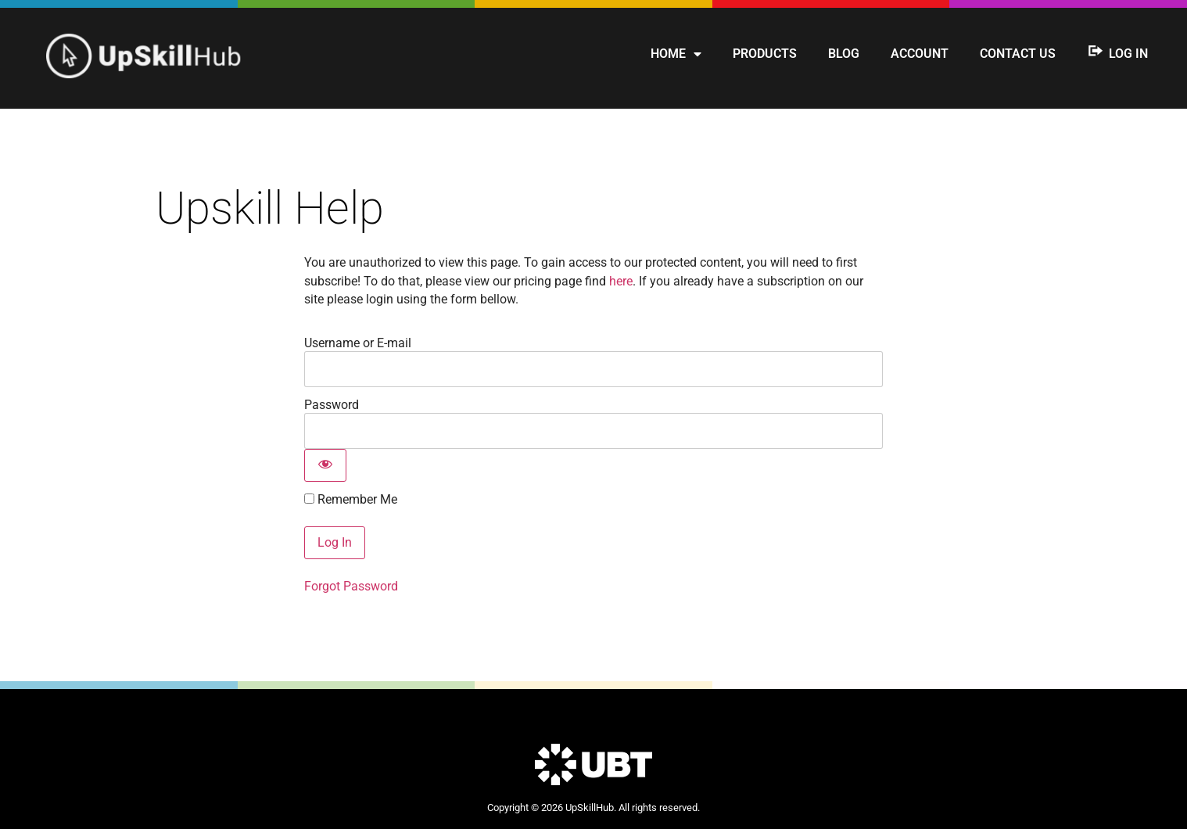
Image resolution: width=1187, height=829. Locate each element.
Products (765, 53)
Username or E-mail (357, 343)
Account (920, 53)
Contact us (1018, 53)
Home (676, 54)
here (621, 281)
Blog (843, 53)
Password (331, 404)
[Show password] (325, 465)
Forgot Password (351, 586)
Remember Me (350, 499)
